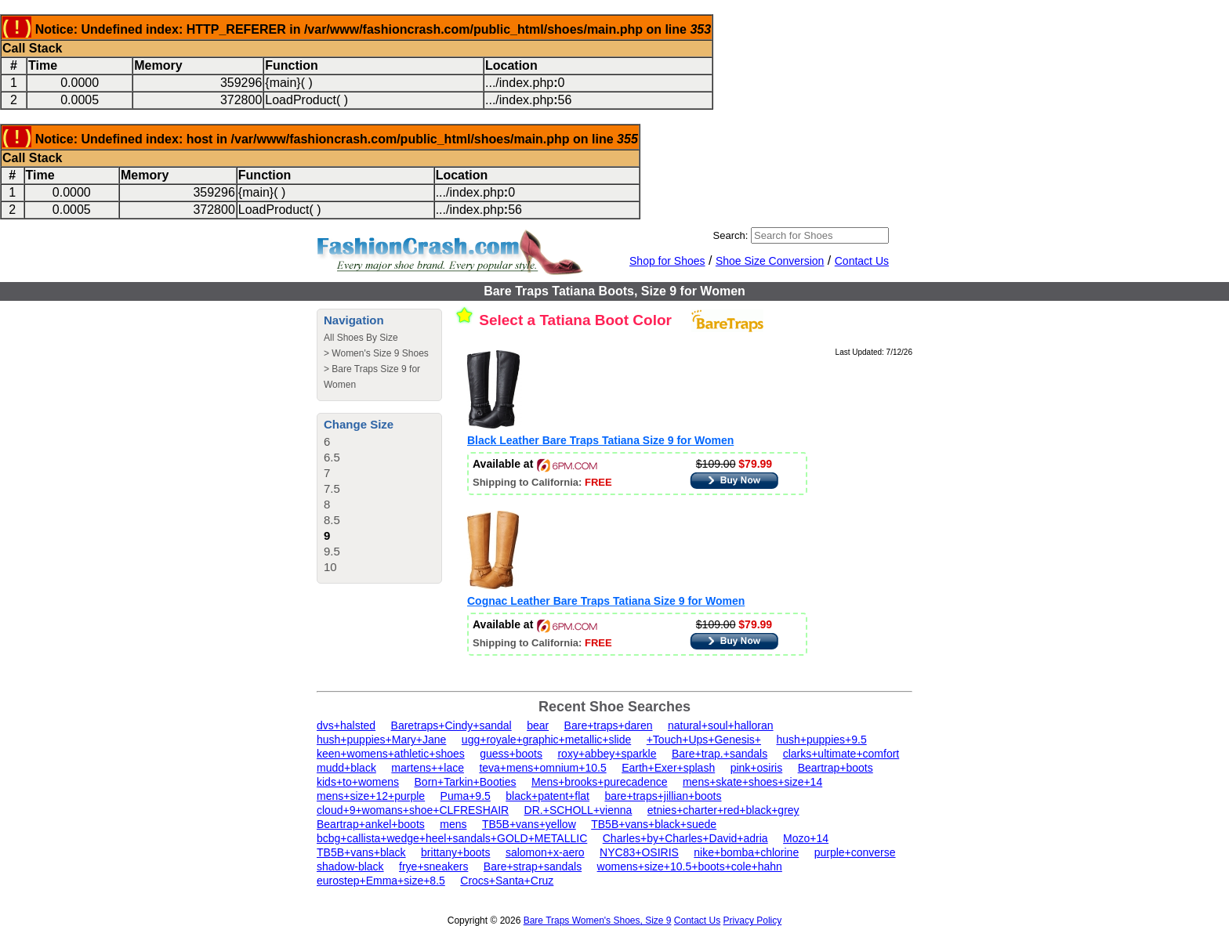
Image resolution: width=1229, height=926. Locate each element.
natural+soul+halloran (721, 725)
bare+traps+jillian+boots (662, 796)
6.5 (332, 457)
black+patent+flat (547, 796)
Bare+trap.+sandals (719, 753)
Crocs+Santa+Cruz (506, 880)
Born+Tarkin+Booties (466, 782)
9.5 (332, 551)
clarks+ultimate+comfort (841, 753)
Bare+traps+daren (608, 725)
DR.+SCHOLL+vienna (578, 810)
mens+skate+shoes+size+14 (752, 782)
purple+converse (855, 852)
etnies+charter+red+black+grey (723, 810)
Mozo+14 (805, 838)
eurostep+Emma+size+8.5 (381, 880)
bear (538, 725)
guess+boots (511, 753)
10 (330, 566)
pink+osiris (757, 767)
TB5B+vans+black (361, 852)
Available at (535, 464)
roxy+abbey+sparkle (606, 753)
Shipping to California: (542, 482)
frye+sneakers (433, 866)
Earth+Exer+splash (668, 767)
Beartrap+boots (835, 767)
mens (453, 824)
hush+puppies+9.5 (821, 739)
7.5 (332, 488)
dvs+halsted (346, 725)
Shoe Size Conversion (770, 261)
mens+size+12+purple (371, 796)
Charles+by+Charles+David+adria (685, 838)
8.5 (332, 519)
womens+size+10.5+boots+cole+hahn (689, 866)
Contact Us (862, 261)
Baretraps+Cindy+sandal (451, 725)
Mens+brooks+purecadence (599, 782)
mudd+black (346, 767)
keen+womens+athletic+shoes (391, 753)
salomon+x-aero (545, 852)
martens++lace (427, 767)
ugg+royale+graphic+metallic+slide (546, 739)
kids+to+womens (358, 782)
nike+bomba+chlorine (746, 852)
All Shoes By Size (361, 337)
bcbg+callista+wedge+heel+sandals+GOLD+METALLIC (452, 838)
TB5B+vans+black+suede (653, 824)
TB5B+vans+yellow (529, 824)
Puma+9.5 (465, 796)
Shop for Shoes (667, 261)
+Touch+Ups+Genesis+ (704, 739)
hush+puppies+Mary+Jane (381, 739)
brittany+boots (455, 852)
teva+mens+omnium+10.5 (542, 767)
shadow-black (350, 866)
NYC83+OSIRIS (639, 852)
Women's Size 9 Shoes (380, 353)
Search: (731, 235)
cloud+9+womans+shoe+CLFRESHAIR (413, 810)
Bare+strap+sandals (533, 866)
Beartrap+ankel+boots (371, 824)
